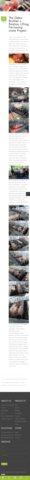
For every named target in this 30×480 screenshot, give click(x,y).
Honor (3, 413)
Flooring (17, 416)
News (16, 432)
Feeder (17, 408)
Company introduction (7, 405)
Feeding (17, 410)
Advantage (4, 410)
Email (3, 478)
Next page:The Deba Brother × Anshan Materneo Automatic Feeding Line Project (13, 384)
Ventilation (18, 413)
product (21, 478)
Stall (16, 405)
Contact (17, 438)
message (15, 478)
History (3, 408)
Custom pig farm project (8, 435)
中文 (22, 3)
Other (17, 424)
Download (18, 435)
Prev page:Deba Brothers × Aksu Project (14, 379)
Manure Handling (20, 419)
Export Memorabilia (7, 416)
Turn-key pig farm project (8, 432)
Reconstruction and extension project (8, 438)
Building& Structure (21, 421)
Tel (9, 478)
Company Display (6, 419)
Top (27, 478)
